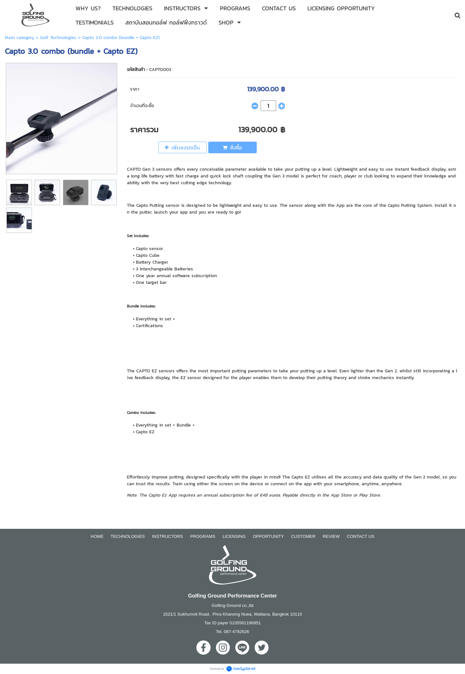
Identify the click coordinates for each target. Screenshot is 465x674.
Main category (19, 37)
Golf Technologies (58, 37)
